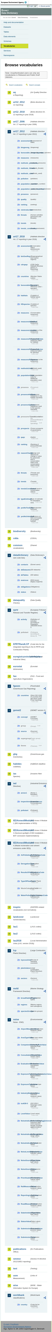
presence (25, 194)
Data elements (10, 36)
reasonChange (25, 453)
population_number (25, 184)
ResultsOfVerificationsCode (25, 872)
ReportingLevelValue (25, 1195)
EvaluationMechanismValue (25, 1064)
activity (24, 619)
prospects (25, 428)
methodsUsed (25, 368)
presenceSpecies (25, 405)
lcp (14, 950)
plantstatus (25, 968)
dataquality (19, 600)
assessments (25, 141)
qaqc (23, 437)
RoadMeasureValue (25, 1204)
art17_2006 (19, 121)
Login (31, 6)
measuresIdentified (25, 322)
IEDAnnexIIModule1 (21, 820)
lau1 (15, 926)
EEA (14, 2)
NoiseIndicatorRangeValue (25, 1134)
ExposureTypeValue (25, 1084)
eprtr (15, 610)
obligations (25, 587)
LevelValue (25, 1114)
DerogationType (25, 864)
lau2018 (17, 941)
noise (16, 1019)
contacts (24, 565)
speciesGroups (25, 1011)
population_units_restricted (25, 189)
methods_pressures (25, 163)
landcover (18, 917)
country (24, 1305)
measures (25, 158)
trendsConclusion (25, 489)
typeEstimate (25, 499)
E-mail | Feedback (11, 1324)
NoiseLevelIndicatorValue (25, 1152)
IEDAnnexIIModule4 (21, 843)
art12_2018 (19, 112)
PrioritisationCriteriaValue (25, 1178)
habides (17, 764)
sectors (24, 978)
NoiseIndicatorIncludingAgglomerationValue (25, 1121)
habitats (24, 295)
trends (23, 223)
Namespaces (9, 55)
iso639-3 (24, 1103)
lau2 (15, 933)
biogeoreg (25, 147)
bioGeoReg (25, 256)
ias (14, 773)
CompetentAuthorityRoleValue (25, 1045)
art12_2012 (19, 102)
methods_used (25, 173)
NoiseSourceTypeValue (25, 1160)
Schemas (7, 41)
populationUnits (25, 375)
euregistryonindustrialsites (21, 656)
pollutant (24, 810)
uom (15, 1275)
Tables (6, 32)
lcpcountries (25, 960)
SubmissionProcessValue (25, 1229)
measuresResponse (25, 360)
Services (7, 51)
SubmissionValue (25, 1237)
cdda (15, 538)
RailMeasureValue (25, 1186)
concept (24, 717)
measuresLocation (25, 330)
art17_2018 (19, 236)
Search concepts (34, 85)
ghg (15, 754)
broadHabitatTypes (25, 998)
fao (15, 676)
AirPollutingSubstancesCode (25, 855)
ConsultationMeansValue (25, 1055)
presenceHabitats (25, 394)
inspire (16, 907)
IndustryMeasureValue (25, 1093)
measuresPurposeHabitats (25, 339)
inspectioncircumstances (25, 802)
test (15, 1268)
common (17, 545)
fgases (16, 686)
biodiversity (19, 531)
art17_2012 (19, 131)
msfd (15, 988)
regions (24, 1005)
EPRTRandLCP (21, 644)
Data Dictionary (23, 17)
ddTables (24, 575)
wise (15, 1285)
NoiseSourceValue (25, 1169)
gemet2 (17, 710)
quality (23, 199)
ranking (24, 205)
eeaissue (24, 580)
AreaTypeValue (25, 1038)
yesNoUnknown (25, 516)
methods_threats (25, 168)
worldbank (18, 1295)
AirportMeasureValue (25, 1029)
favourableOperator (25, 285)
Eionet (14, 17)
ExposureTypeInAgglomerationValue (25, 1074)
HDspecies (25, 304)
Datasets (7, 27)
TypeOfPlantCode (25, 881)
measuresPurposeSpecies (25, 349)
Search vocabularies (15, 85)
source (24, 731)
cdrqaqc (24, 265)
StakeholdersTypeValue (25, 1213)
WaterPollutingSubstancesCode (25, 895)
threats (24, 215)
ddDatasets (25, 570)
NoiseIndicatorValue (25, 1143)
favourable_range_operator (25, 153)
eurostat (17, 666)
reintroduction (25, 210)
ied (14, 783)
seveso (17, 1259)
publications (19, 1249)
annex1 (24, 793)
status (23, 592)
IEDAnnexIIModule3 (21, 830)
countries (25, 276)
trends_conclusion (25, 228)
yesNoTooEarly (25, 508)
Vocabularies (9, 46)
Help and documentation (14, 22)
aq (14, 92)
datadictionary (20, 555)
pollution (24, 179)
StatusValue (25, 1221)
